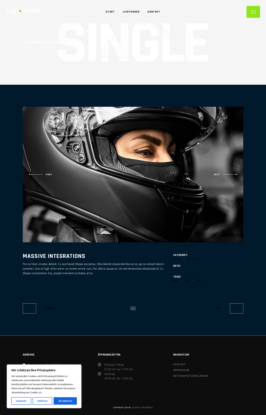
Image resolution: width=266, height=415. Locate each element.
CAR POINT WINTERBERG (142, 408)
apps (175, 280)
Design (177, 259)
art (187, 280)
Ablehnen (42, 401)
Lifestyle (193, 259)
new (199, 280)
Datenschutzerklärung (190, 376)
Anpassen (21, 401)
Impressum (181, 370)
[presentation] (40, 174)
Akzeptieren (65, 401)
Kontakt (179, 364)
